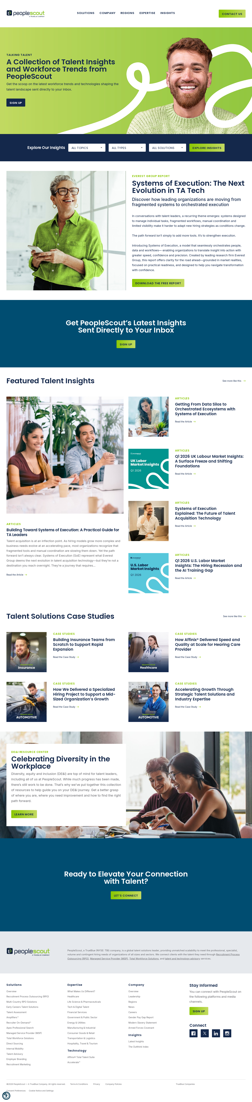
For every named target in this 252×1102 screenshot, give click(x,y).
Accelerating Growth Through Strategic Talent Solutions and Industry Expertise (205, 694)
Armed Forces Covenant (141, 1027)
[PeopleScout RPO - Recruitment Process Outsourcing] (26, 14)
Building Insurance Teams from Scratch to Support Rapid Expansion (84, 644)
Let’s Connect (126, 896)
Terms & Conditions (79, 1084)
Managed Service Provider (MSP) (109, 958)
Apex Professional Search (20, 1027)
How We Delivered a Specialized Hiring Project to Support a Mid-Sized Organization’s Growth (84, 694)
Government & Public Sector (82, 1017)
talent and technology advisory (182, 958)
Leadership (134, 996)
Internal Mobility (14, 1048)
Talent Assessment (16, 1012)
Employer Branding (16, 1059)
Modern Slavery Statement (142, 1022)
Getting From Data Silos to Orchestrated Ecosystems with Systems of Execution (205, 409)
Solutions (85, 13)
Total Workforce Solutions (144, 958)
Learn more (24, 814)
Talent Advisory (14, 1054)
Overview (11, 991)
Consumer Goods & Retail (81, 1033)
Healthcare (73, 996)
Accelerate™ (74, 1062)
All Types (119, 148)
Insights (167, 13)
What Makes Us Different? (81, 991)
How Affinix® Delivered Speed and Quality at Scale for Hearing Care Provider (207, 644)
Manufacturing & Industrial (81, 1027)
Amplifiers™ (12, 1017)
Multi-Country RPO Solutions (21, 1001)
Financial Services (77, 1012)
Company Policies (113, 1084)
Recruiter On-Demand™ (18, 1022)
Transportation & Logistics (81, 1038)
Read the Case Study (64, 657)
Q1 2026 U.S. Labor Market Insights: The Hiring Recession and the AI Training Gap (208, 565)
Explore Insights (207, 148)
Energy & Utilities (77, 1022)
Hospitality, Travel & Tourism (83, 1043)
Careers (132, 1012)
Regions (127, 13)
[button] (6, 1096)
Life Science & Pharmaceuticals (84, 1001)
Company (107, 13)
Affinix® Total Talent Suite (81, 1057)
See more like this (232, 380)
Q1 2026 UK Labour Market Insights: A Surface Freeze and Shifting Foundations (209, 461)
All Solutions (163, 148)
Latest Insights (136, 1041)
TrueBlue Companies (185, 1084)
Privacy (96, 1084)
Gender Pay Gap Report (140, 1017)
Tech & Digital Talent (78, 1007)
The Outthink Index (138, 1046)
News (131, 1007)
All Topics (80, 148)
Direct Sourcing (14, 1043)
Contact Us (232, 14)
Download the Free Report (158, 283)
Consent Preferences (16, 1090)
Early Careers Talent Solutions (22, 1007)
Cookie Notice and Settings (41, 1090)
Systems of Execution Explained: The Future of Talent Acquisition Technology (205, 513)
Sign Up (16, 103)
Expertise (147, 13)
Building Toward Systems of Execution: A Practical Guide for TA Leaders (62, 532)
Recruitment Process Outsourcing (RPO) (27, 996)
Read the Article (14, 574)
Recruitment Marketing (18, 1064)
